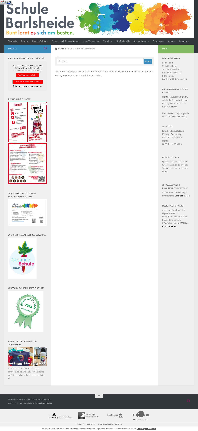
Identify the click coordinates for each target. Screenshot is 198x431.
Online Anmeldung (179, 116)
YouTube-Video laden (27, 75)
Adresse (24, 41)
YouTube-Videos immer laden (28, 82)
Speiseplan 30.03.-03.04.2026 (175, 165)
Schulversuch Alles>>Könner (65, 41)
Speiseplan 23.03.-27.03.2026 (175, 161)
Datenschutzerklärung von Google (27, 70)
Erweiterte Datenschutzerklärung (110, 424)
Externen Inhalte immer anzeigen (27, 86)
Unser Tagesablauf (90, 41)
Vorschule (107, 41)
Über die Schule (39, 41)
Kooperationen (140, 41)
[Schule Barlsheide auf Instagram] (45, 48)
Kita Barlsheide (123, 41)
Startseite (12, 41)
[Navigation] (6, 2)
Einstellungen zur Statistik (146, 429)
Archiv (170, 41)
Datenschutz (91, 424)
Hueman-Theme (45, 403)
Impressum (184, 41)
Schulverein (158, 41)
